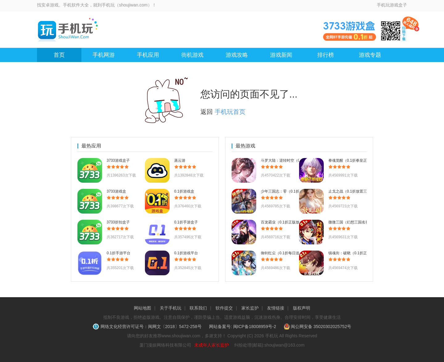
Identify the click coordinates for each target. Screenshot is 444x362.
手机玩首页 (230, 111)
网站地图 (142, 308)
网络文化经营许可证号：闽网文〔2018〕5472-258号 (148, 326)
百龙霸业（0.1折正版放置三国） (287, 222)
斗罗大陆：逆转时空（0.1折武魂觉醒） (293, 160)
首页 (59, 55)
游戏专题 (370, 55)
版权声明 (301, 308)
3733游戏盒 (116, 191)
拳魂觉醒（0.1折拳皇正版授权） (355, 160)
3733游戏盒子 (118, 160)
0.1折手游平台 (118, 253)
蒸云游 (179, 160)
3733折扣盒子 (118, 222)
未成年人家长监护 (211, 345)
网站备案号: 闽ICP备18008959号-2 (242, 326)
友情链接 (275, 308)
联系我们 (198, 308)
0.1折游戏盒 (184, 191)
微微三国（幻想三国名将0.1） (353, 222)
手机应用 (148, 55)
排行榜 (325, 55)
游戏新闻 (281, 55)
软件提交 (224, 308)
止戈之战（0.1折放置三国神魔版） (356, 191)
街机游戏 (192, 55)
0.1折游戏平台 (186, 253)
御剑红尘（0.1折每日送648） (285, 253)
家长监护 (250, 308)
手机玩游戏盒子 (392, 4)
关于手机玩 (170, 308)
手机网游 (103, 55)
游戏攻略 (237, 55)
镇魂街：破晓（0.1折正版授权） (355, 253)
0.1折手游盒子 (186, 222)
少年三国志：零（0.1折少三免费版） (291, 191)
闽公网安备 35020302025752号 (318, 326)
